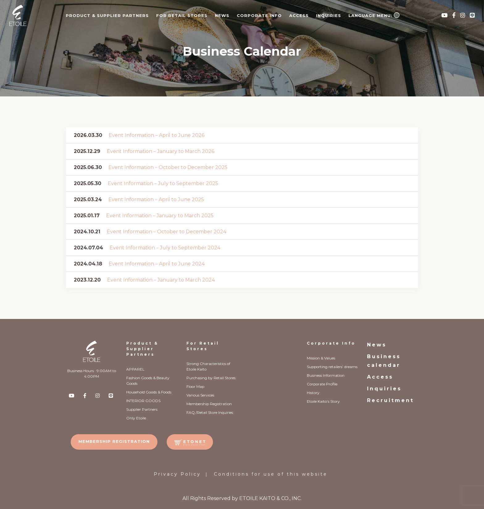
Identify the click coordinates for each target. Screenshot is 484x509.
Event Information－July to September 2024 (165, 248)
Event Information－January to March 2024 (161, 280)
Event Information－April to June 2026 (156, 135)
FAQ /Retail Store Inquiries (209, 412)
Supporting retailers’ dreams (332, 366)
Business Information (325, 375)
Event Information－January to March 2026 (160, 151)
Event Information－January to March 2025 (160, 215)
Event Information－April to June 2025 (156, 199)
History (313, 392)
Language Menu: (373, 15)
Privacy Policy (177, 474)
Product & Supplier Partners (142, 349)
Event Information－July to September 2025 (163, 183)
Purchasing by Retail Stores (211, 377)
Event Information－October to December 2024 (166, 232)
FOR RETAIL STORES (181, 15)
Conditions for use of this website (271, 474)
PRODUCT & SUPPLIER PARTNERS (107, 15)
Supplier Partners (141, 409)
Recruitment (390, 400)
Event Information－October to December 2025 (167, 167)
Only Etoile (136, 418)
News (222, 15)
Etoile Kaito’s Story (323, 401)
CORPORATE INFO (259, 15)
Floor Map (195, 386)
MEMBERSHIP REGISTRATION (114, 441)
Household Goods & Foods (148, 392)
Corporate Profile (322, 384)
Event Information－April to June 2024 (157, 264)
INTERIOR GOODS (143, 400)
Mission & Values (321, 358)
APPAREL (135, 369)
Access (299, 15)
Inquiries (328, 15)
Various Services (200, 395)
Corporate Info (331, 343)
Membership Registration (209, 403)
